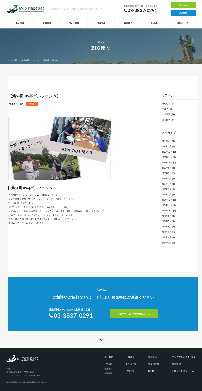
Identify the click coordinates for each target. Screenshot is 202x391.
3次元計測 (131, 364)
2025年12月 (167, 152)
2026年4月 (167, 141)
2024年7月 (167, 221)
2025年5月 (167, 178)
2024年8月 (167, 216)
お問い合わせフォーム (183, 371)
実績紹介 (128, 23)
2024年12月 (167, 200)
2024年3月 (167, 243)
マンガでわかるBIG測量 (184, 357)
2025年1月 (167, 194)
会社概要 (19, 23)
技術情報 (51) (168, 114)
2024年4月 (167, 237)
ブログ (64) (167, 109)
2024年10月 (167, 210)
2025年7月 (167, 173)
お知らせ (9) (168, 104)
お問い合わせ (183, 5)
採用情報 (183, 13)
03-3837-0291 (71, 315)
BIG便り (155, 23)
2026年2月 (167, 146)
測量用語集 (153, 364)
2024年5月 (167, 232)
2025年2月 (167, 189)
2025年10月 (167, 162)
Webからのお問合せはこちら (134, 313)
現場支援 (101, 23)
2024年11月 (167, 205)
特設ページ (182, 23)
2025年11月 (167, 157)
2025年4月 (167, 184)
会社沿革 (108, 369)
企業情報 (108, 364)
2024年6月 (167, 226)
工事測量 (46, 23)
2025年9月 (167, 168)
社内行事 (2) (168, 120)
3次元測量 (74, 23)
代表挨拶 (108, 373)
